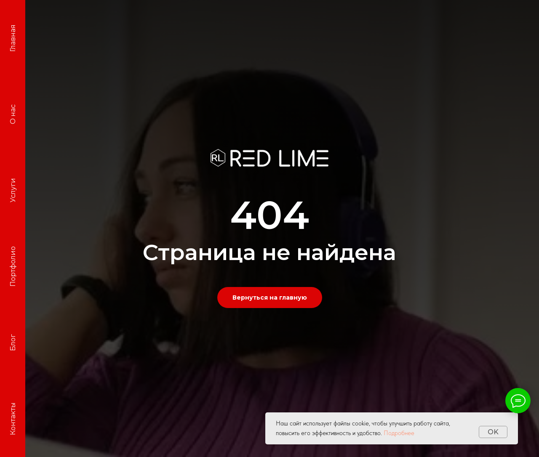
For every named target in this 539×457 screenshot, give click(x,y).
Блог (13, 343)
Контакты (13, 419)
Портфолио (13, 267)
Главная (13, 38)
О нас (13, 114)
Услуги (13, 190)
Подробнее (399, 433)
